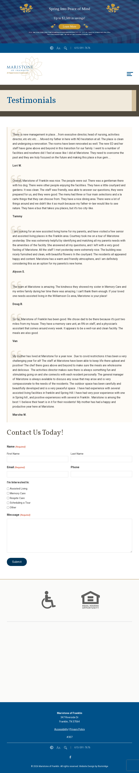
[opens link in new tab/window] (24, 68)
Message (18, 515)
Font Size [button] (58, 48)
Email (16, 467)
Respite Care (17, 498)
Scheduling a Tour (20, 502)
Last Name (77, 453)
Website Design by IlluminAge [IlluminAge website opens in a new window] (93, 766)
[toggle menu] (130, 74)
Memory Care (18, 493)
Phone (75, 467)
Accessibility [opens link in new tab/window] (61, 729)
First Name (13, 453)
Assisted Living (18, 488)
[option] (48, 600)
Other (13, 507)
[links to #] (49, 604)
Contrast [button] (52, 48)
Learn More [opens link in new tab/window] (69, 26)
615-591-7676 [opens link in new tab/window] (82, 48)
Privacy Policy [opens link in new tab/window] (77, 729)
